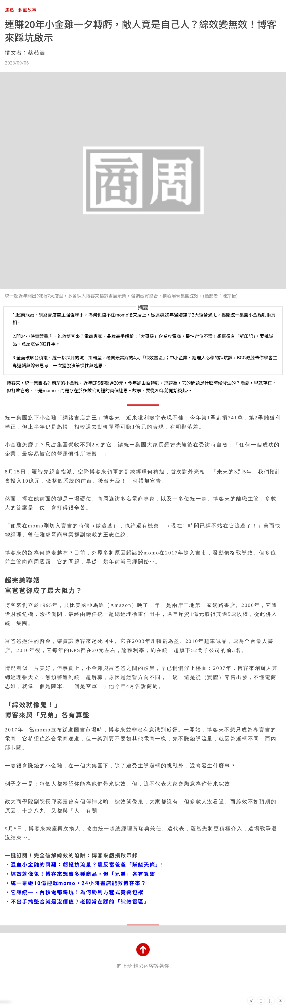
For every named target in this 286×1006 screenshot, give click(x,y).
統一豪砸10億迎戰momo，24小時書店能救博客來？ (79, 883)
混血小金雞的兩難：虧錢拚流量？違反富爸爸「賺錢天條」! (87, 865)
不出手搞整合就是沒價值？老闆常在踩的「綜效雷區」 (80, 902)
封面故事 (27, 10)
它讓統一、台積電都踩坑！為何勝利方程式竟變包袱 (77, 892)
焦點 (9, 10)
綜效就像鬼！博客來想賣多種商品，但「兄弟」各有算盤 (83, 874)
